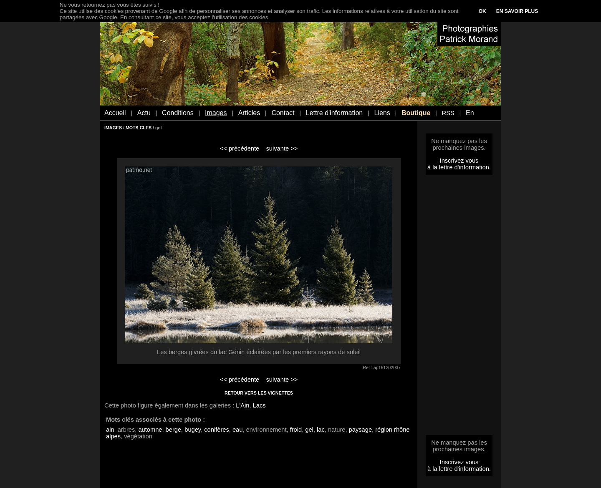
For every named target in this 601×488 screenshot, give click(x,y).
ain (110, 429)
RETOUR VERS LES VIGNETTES (259, 392)
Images (216, 112)
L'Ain (242, 405)
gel (309, 429)
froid (296, 429)
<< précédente (240, 148)
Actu (144, 112)
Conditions (178, 112)
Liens (382, 112)
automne (150, 429)
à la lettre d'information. (459, 167)
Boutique (416, 112)
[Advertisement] (459, 307)
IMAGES (113, 127)
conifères (216, 429)
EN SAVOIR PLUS (517, 11)
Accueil (115, 112)
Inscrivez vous (459, 160)
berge (174, 429)
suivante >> (282, 148)
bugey (192, 429)
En (470, 112)
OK (482, 11)
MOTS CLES (139, 127)
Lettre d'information (334, 112)
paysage (360, 429)
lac (321, 429)
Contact (282, 112)
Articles (249, 112)
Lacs (259, 405)
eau (237, 429)
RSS (448, 113)
